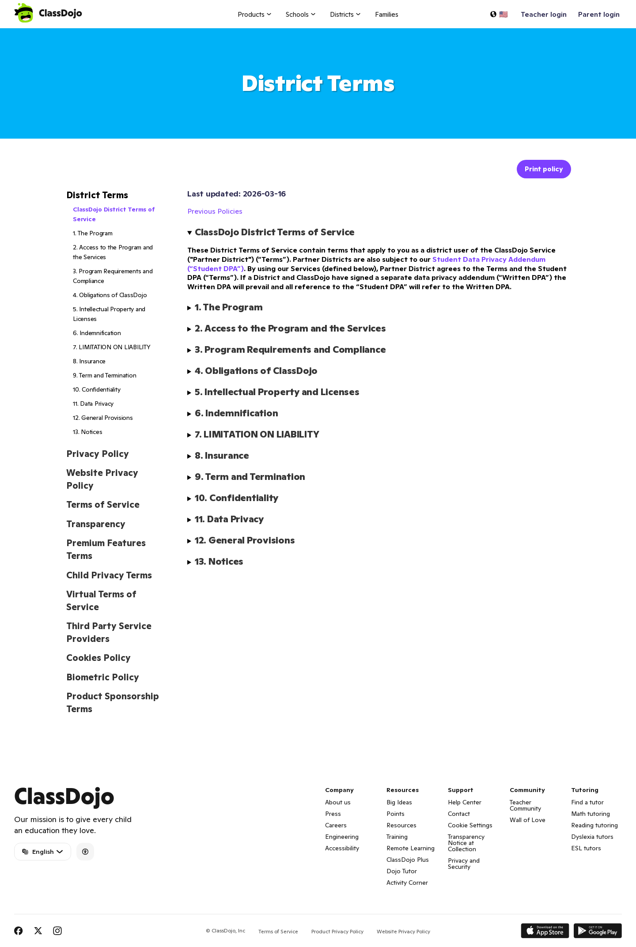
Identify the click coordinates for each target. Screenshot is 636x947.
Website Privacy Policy (403, 931)
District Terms (97, 195)
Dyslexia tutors (592, 837)
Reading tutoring (594, 825)
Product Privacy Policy (337, 931)
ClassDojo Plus (407, 860)
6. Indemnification (97, 333)
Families (386, 14)
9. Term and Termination (104, 375)
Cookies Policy (98, 658)
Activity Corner (407, 883)
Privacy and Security (464, 863)
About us (338, 802)
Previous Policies (214, 211)
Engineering (342, 837)
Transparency (95, 524)
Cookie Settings (470, 825)
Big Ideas (399, 802)
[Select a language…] (498, 14)
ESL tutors (586, 848)
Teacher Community (525, 805)
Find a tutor (587, 802)
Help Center (464, 802)
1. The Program (93, 233)
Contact (459, 814)
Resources (401, 825)
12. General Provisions (103, 418)
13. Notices (87, 432)
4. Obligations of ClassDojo (110, 295)
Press (333, 814)
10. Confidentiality (96, 389)
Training (397, 837)
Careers (336, 825)
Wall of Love (527, 820)
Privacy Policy (97, 454)
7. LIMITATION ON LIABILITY (112, 347)
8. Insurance (89, 361)
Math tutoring (590, 814)
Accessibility (342, 848)
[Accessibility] (85, 851)
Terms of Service (103, 504)
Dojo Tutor (401, 871)
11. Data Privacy (93, 403)
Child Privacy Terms (109, 575)
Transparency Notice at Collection (466, 843)
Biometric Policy (102, 677)
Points (395, 814)
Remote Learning (410, 848)
